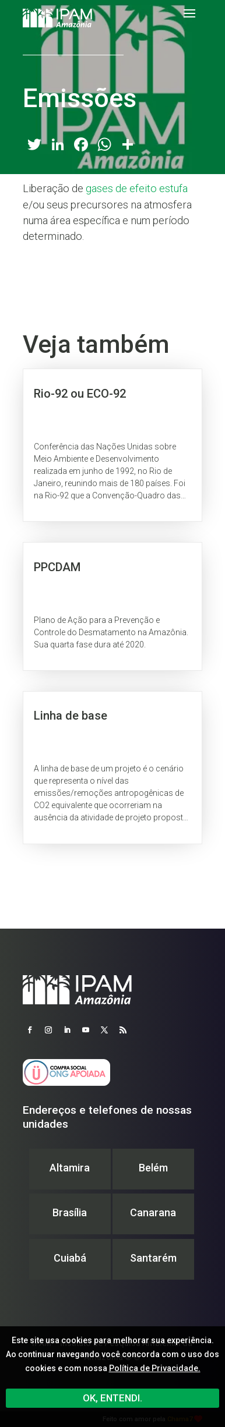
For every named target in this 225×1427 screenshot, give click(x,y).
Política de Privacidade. (155, 1368)
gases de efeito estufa (137, 188)
